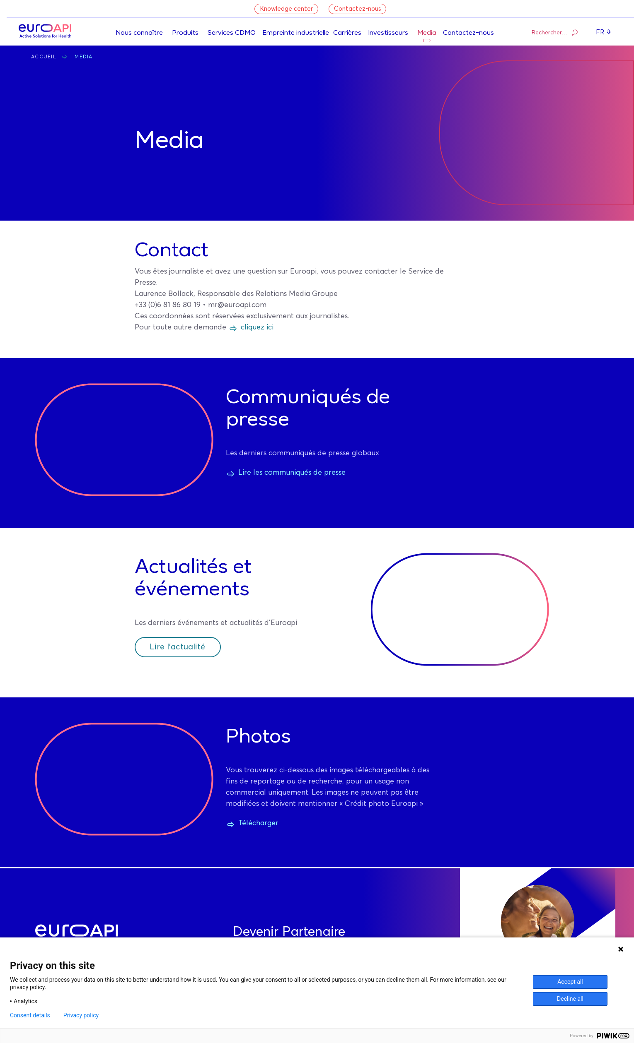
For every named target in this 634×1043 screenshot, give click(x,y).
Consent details (30, 1015)
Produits (185, 33)
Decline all (570, 998)
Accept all (570, 981)
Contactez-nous (357, 9)
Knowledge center (286, 9)
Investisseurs (388, 33)
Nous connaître (139, 33)
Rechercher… (555, 32)
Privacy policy (81, 1015)
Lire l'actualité (177, 647)
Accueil (43, 57)
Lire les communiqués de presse (292, 472)
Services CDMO (232, 33)
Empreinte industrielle (295, 33)
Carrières (347, 33)
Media (426, 33)
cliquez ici (257, 327)
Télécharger (258, 823)
